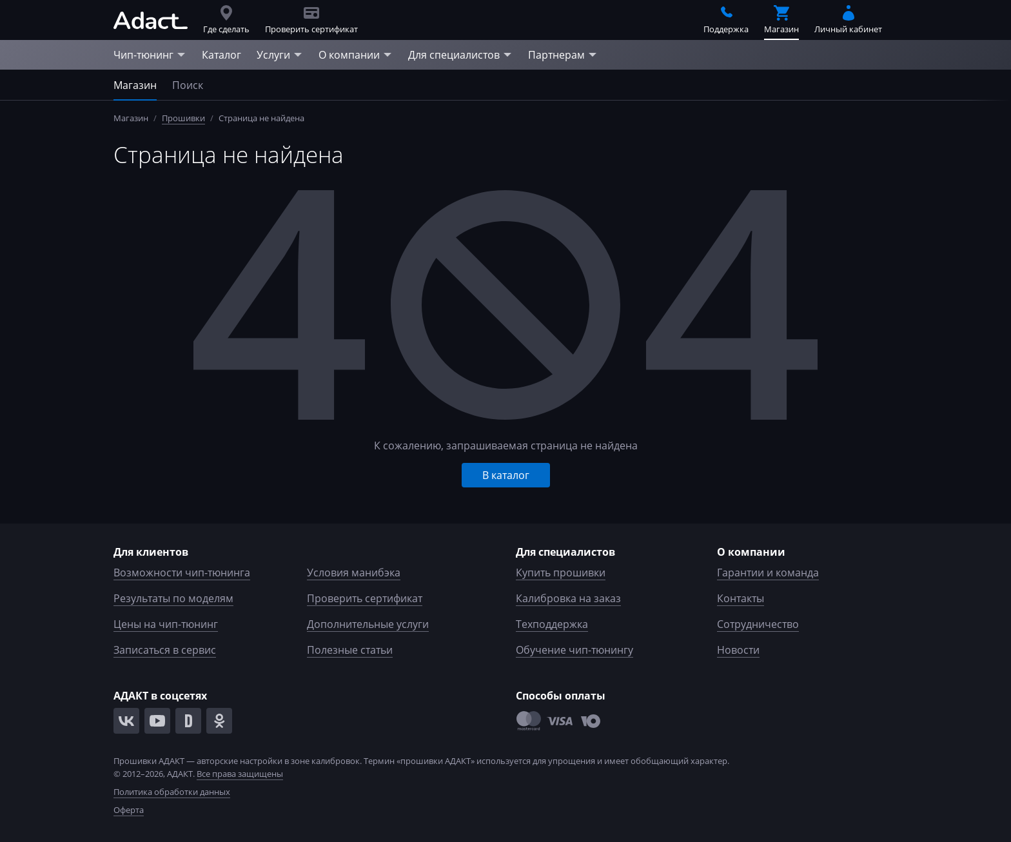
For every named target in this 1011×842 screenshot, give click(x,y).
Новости (738, 650)
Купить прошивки (560, 572)
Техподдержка (552, 624)
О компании (356, 55)
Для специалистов (460, 55)
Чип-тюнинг (149, 55)
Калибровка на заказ (568, 598)
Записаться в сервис (164, 650)
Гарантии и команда (768, 572)
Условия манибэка (353, 572)
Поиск (187, 85)
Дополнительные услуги (368, 624)
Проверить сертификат (364, 598)
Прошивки (183, 118)
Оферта (128, 810)
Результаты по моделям (173, 598)
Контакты (740, 598)
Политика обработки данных (171, 792)
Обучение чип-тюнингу (574, 650)
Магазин (135, 85)
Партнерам (563, 55)
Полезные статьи (350, 650)
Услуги (280, 55)
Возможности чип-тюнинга (181, 572)
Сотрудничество (758, 624)
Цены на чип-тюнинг (165, 624)
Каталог (221, 55)
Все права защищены (240, 773)
